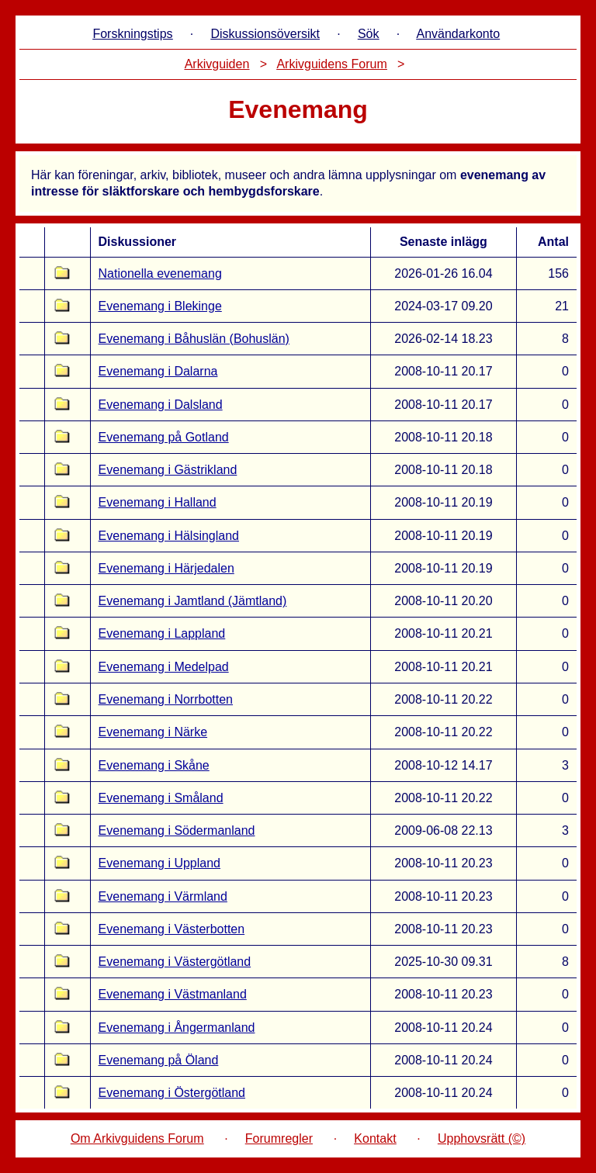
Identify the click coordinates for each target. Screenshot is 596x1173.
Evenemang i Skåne (154, 765)
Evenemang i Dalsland (161, 404)
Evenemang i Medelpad (164, 666)
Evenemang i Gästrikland (168, 469)
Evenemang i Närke (153, 732)
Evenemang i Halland (158, 502)
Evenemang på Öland (159, 1060)
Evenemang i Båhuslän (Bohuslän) (194, 338)
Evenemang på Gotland (164, 437)
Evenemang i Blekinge (160, 306)
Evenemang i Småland (161, 797)
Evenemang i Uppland (159, 863)
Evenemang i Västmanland (173, 994)
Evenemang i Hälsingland (169, 535)
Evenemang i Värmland (163, 896)
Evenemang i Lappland (162, 633)
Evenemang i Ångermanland (177, 1027)
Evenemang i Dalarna (158, 371)
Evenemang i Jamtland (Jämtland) (193, 600)
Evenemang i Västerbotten (172, 929)
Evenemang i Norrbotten (166, 699)
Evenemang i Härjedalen (166, 568)
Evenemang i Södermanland (177, 830)
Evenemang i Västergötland (175, 961)
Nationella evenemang (160, 273)
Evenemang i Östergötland (172, 1092)
